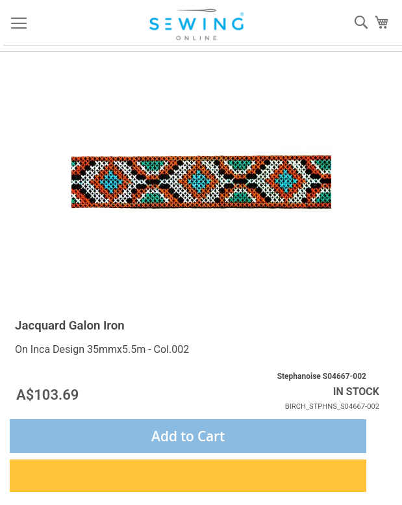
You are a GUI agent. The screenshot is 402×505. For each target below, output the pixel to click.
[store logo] (198, 25)
